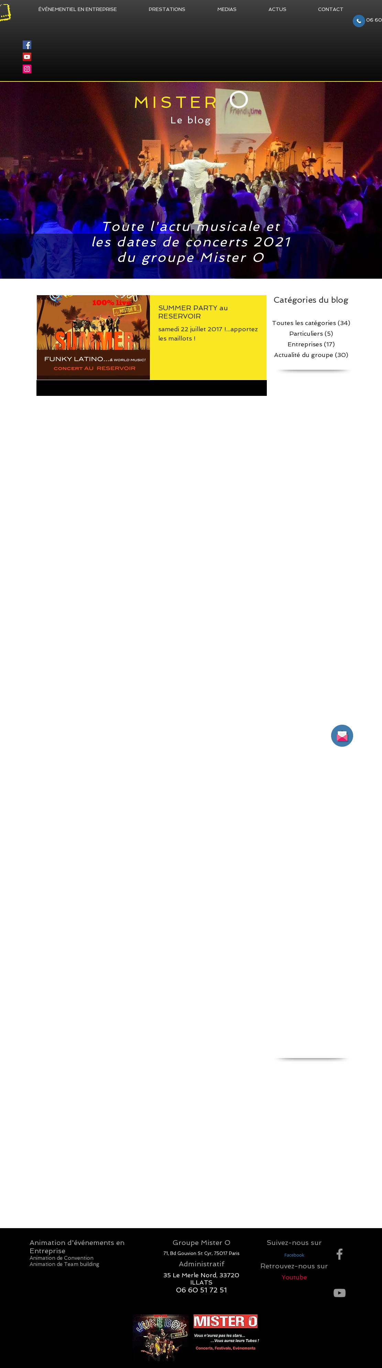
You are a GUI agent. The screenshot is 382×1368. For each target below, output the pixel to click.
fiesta (298, 1145)
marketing (285, 1175)
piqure (281, 1185)
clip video (284, 1095)
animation (285, 1065)
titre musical (288, 1205)
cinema (330, 1085)
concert (323, 1115)
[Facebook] (27, 45)
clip (346, 1085)
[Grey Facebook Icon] (339, 1254)
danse (280, 1145)
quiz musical (287, 1195)
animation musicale (296, 1075)
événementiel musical (298, 1225)
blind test (284, 1085)
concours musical (293, 1125)
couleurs (283, 1135)
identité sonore (291, 1155)
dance (303, 1135)
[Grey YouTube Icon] (339, 1293)
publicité (301, 1185)
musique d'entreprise (324, 1175)
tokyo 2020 (320, 1205)
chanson (308, 1085)
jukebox (322, 1165)
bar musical (334, 1075)
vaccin (281, 1215)
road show (317, 1195)
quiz (319, 1185)
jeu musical (325, 1155)
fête (313, 1145)
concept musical (292, 1115)
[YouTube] (27, 57)
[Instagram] (27, 69)
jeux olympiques (292, 1165)
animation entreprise (324, 1065)
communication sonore (300, 1105)
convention (329, 1125)
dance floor (327, 1135)
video (298, 1215)
